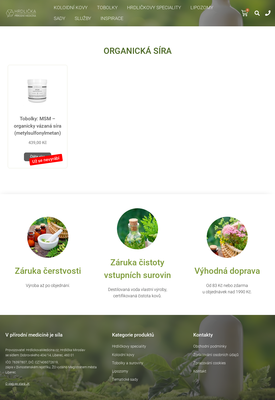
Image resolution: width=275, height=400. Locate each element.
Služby (83, 18)
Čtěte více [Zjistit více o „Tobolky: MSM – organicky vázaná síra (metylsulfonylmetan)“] (36, 158)
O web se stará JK (16, 380)
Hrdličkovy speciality (154, 7)
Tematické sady (125, 381)
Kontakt (200, 372)
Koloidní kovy (71, 7)
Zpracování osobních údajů (216, 356)
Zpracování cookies (210, 364)
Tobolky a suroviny (127, 364)
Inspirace (112, 18)
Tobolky (107, 7)
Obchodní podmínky (210, 347)
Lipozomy (201, 7)
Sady (59, 18)
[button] (257, 13)
